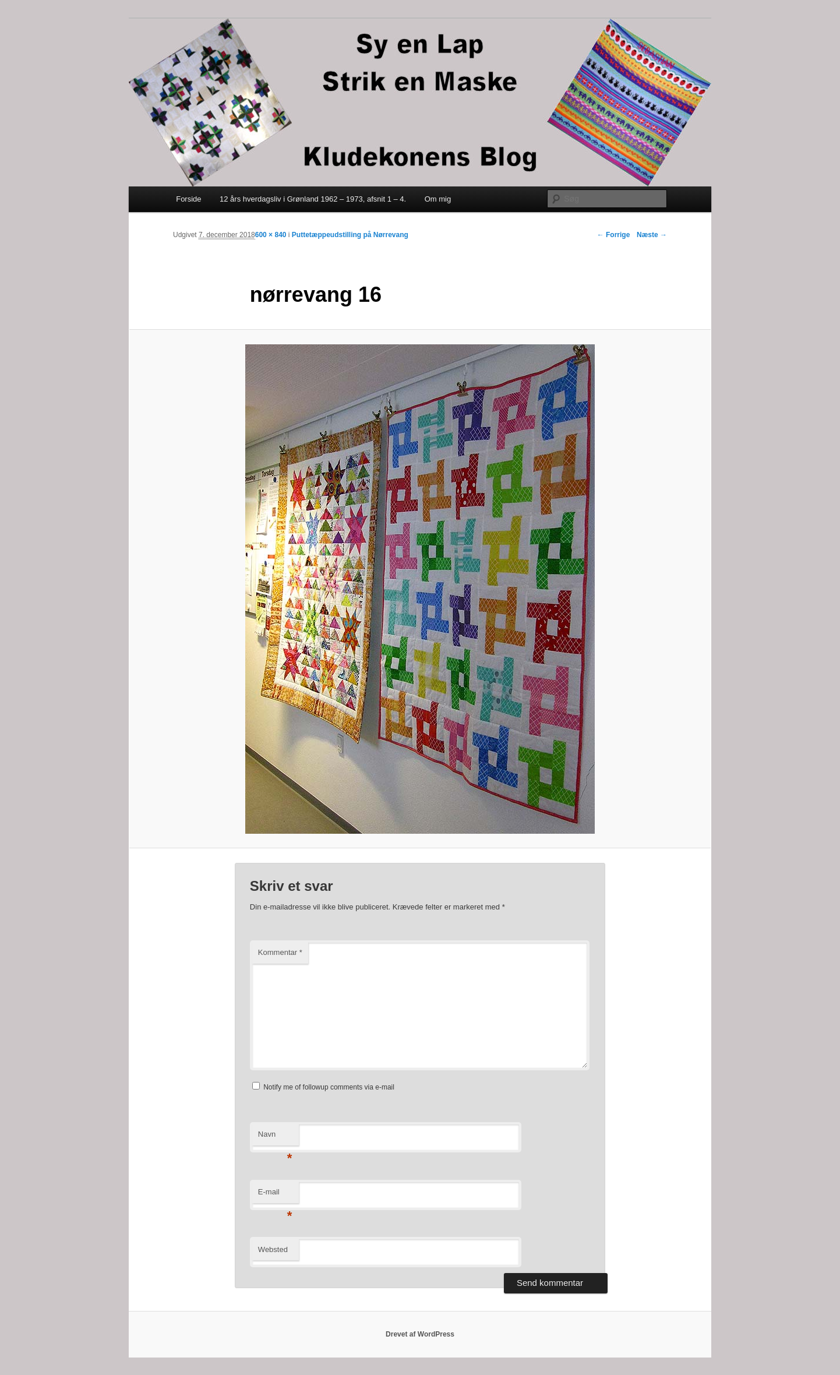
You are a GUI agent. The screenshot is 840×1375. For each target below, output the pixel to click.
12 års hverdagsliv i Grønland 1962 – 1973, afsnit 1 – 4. (313, 199)
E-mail (275, 1195)
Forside (188, 199)
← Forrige (613, 235)
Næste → (652, 235)
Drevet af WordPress (420, 1334)
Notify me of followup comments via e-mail (328, 1087)
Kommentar (280, 952)
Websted (273, 1249)
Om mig (438, 199)
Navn (275, 1137)
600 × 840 (271, 235)
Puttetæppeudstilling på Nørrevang (350, 235)
